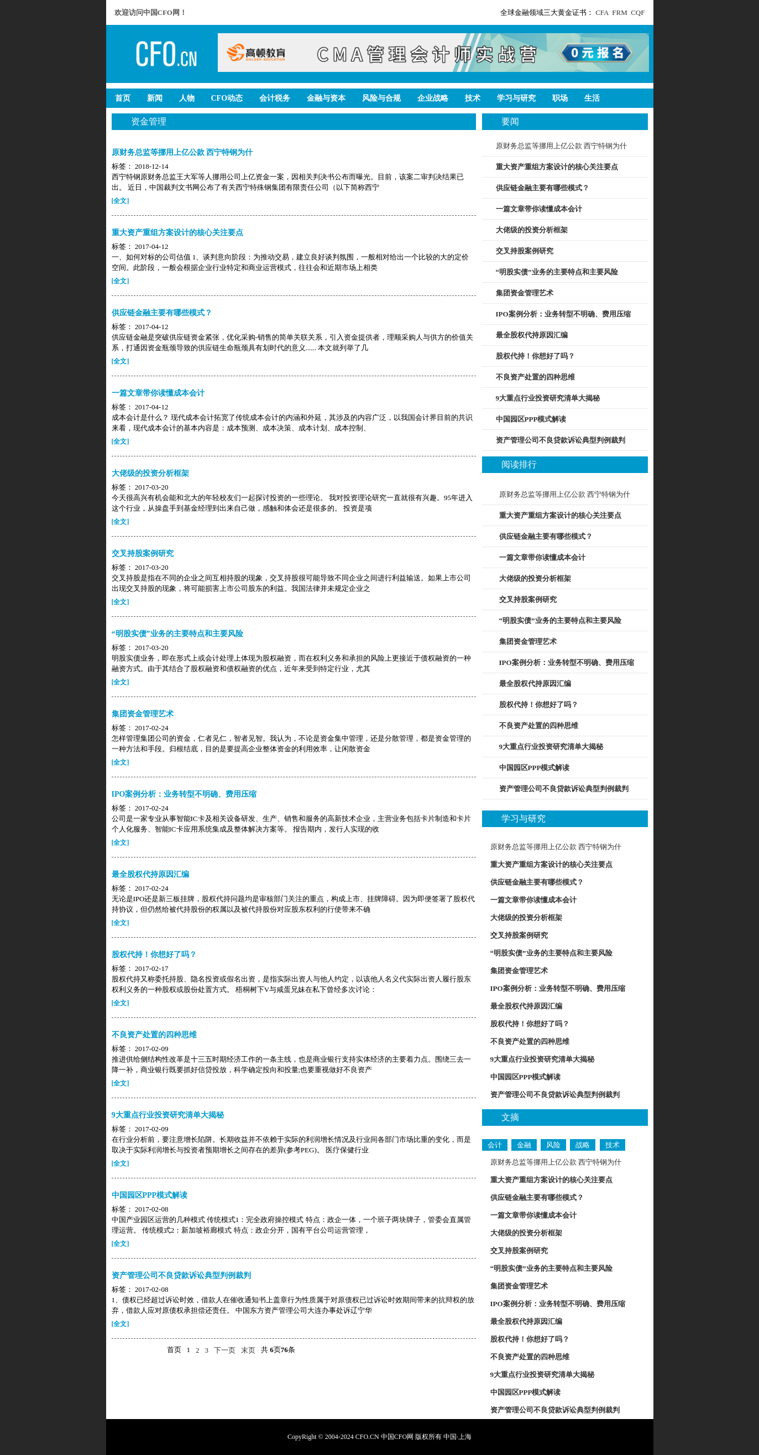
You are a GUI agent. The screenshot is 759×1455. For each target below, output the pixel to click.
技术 (612, 1145)
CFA (602, 12)
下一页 (224, 1350)
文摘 (510, 1117)
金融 (524, 1145)
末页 (248, 1350)
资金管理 (148, 121)
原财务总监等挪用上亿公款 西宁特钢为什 (561, 146)
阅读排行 (519, 464)
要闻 (510, 121)
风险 (553, 1145)
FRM (619, 12)
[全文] (120, 201)
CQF (638, 12)
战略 (582, 1145)
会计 (495, 1145)
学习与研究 (523, 818)
